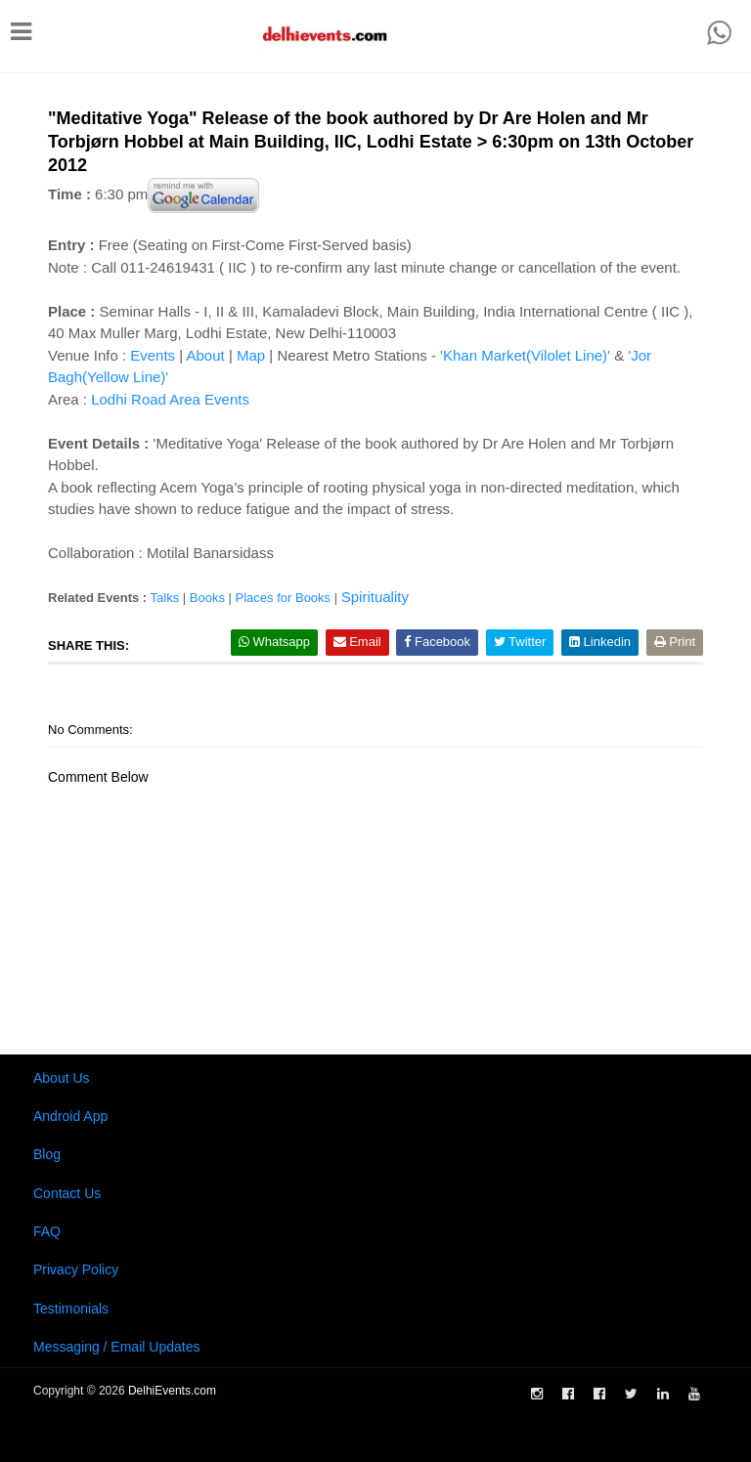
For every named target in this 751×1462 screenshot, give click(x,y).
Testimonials (71, 1308)
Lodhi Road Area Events (170, 399)
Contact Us (67, 1193)
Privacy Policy (75, 1269)
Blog (47, 1154)
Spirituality (375, 596)
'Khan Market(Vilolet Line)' (525, 355)
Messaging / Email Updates (116, 1346)
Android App (70, 1116)
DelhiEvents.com (172, 1391)
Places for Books (283, 597)
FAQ (47, 1231)
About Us (61, 1078)
